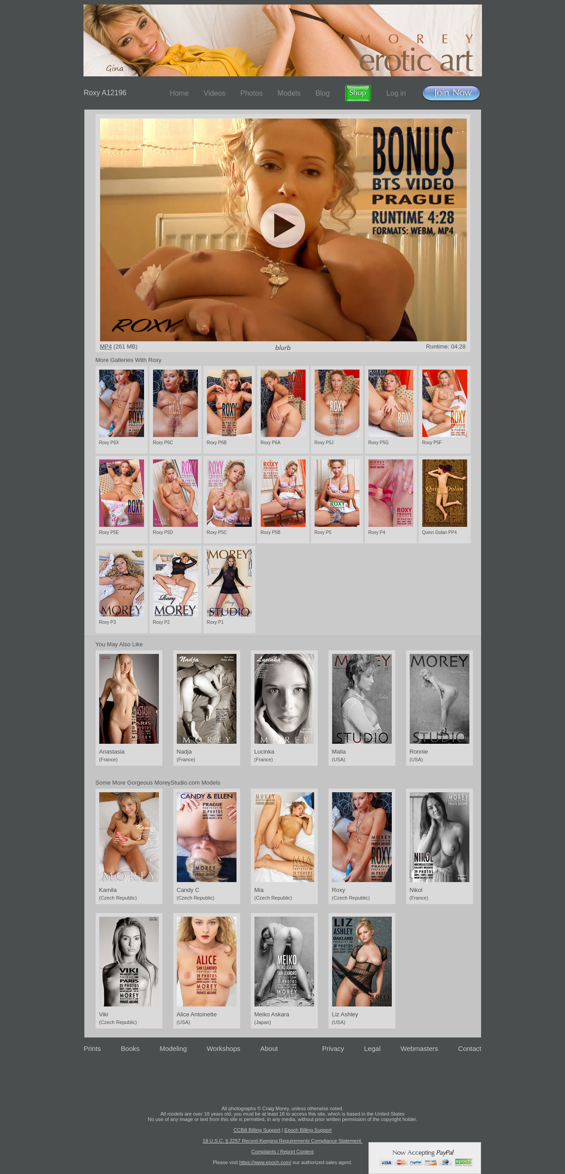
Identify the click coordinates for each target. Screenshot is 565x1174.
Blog (322, 93)
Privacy (333, 1048)
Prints (92, 1048)
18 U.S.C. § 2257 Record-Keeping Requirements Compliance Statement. (283, 1140)
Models (289, 93)
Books (130, 1048)
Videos (215, 93)
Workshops (224, 1048)
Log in (396, 93)
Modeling (173, 1048)
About (269, 1048)
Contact (470, 1048)
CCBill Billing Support (256, 1130)
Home (179, 93)
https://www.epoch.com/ (265, 1162)
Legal (372, 1048)
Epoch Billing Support (308, 1130)
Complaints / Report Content (282, 1151)
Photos (251, 93)
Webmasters (419, 1048)
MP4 (106, 346)
